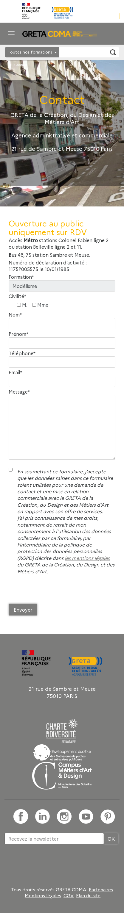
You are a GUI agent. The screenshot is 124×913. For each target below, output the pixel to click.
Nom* (15, 314)
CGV (68, 895)
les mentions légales (87, 558)
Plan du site (88, 895)
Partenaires (101, 889)
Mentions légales (43, 895)
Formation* (21, 277)
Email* (15, 372)
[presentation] (54, 590)
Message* (19, 392)
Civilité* (17, 296)
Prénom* (18, 334)
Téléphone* (22, 353)
